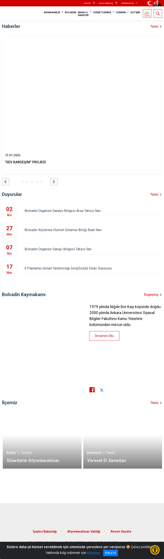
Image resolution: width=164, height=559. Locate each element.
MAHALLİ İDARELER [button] (83, 14)
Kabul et (110, 553)
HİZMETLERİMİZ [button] (102, 12)
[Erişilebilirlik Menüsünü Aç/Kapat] (155, 550)
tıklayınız (93, 553)
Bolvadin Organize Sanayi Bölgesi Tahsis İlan (93, 249)
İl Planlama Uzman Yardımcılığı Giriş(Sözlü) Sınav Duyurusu (93, 268)
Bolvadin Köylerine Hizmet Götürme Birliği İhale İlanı (93, 230)
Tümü (154, 26)
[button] (5, 181)
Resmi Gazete (121, 531)
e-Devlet (87, 3)
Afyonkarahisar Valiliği (83, 531)
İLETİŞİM (135, 12)
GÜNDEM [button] (121, 12)
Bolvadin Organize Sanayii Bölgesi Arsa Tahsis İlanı (93, 211)
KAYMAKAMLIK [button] (52, 12)
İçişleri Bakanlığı (106, 3)
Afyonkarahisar (127, 3)
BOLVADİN (70, 12)
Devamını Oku (104, 336)
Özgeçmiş (151, 294)
